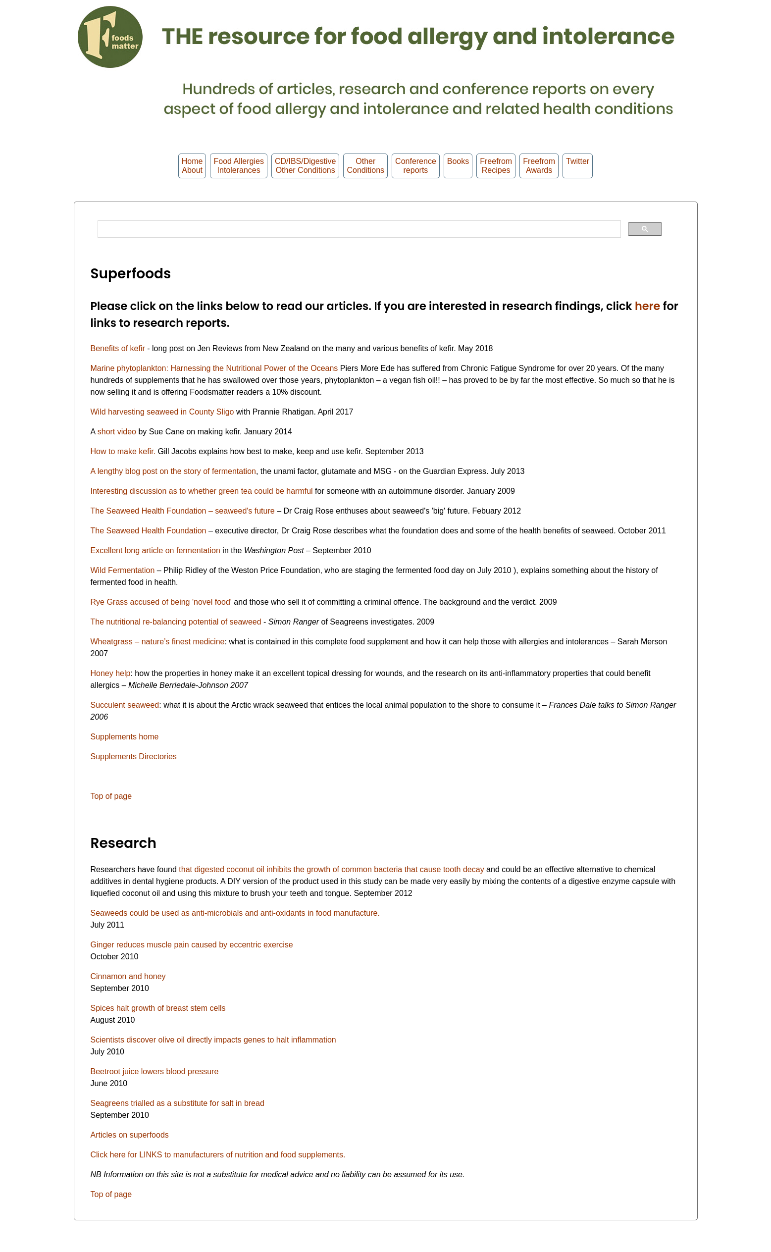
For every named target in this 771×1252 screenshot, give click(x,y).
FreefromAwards (539, 165)
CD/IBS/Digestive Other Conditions (305, 165)
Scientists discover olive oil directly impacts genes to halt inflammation (213, 1040)
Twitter (577, 165)
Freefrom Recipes (496, 165)
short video (117, 431)
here (647, 306)
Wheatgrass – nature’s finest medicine (158, 641)
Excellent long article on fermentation (155, 550)
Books (458, 165)
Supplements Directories (134, 756)
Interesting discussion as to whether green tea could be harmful (202, 491)
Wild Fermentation (123, 570)
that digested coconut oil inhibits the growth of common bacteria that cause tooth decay (331, 869)
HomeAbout (192, 165)
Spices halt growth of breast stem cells (158, 1008)
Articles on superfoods (130, 1135)
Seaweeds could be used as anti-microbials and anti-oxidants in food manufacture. (235, 913)
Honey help (111, 673)
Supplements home (125, 736)
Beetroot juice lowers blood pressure (155, 1071)
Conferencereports (415, 165)
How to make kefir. (123, 451)
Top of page (111, 796)
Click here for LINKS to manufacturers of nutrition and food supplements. (218, 1154)
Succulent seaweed (125, 705)
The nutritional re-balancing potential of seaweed (177, 622)
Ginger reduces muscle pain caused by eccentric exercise (192, 944)
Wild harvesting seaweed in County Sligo (162, 412)
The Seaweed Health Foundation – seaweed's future (184, 511)
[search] (358, 229)
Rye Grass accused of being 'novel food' (162, 602)
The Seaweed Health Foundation (148, 530)
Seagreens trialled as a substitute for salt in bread (177, 1103)
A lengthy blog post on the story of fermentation (173, 471)
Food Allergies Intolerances (238, 165)
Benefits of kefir (119, 348)
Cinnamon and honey (128, 976)
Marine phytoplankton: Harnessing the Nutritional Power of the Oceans (214, 368)
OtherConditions (365, 165)
